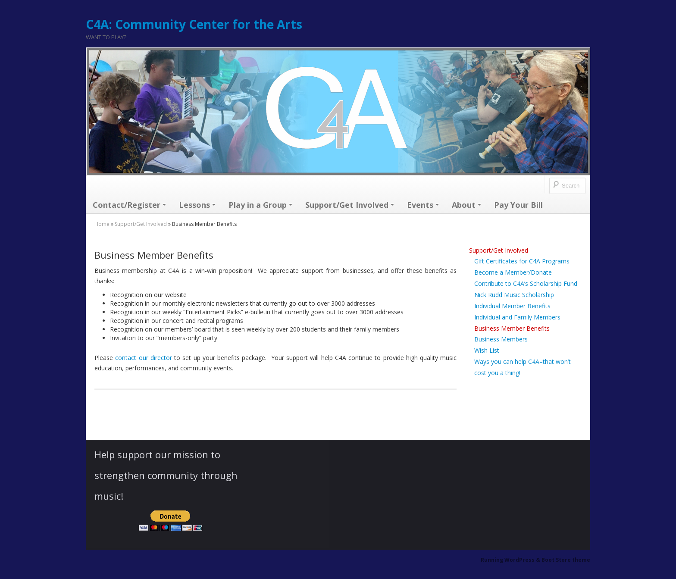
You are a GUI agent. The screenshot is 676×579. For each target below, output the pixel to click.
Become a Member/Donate (513, 272)
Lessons (197, 205)
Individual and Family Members (517, 317)
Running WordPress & (511, 559)
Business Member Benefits (512, 328)
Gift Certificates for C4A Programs (522, 261)
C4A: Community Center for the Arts (194, 24)
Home (102, 224)
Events (423, 205)
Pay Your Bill (518, 205)
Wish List (486, 350)
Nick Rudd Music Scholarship (514, 295)
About (466, 205)
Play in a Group (260, 205)
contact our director (143, 358)
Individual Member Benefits (512, 306)
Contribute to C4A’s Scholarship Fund (525, 283)
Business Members (501, 339)
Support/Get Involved (349, 205)
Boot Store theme (565, 559)
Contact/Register (129, 205)
